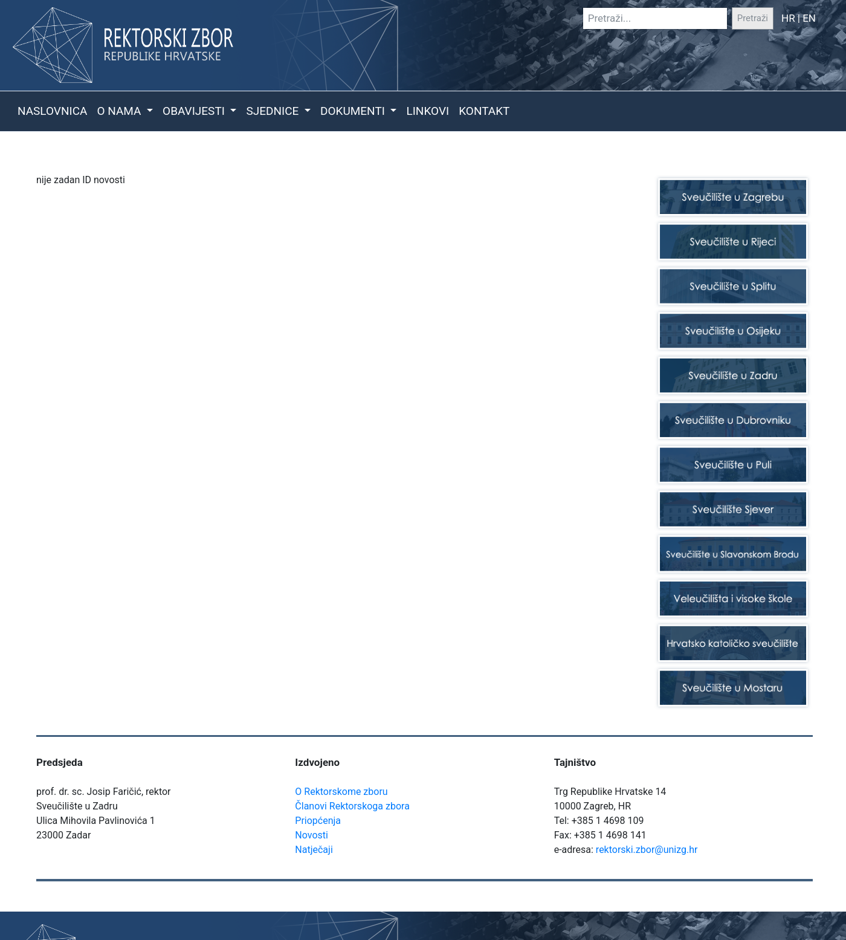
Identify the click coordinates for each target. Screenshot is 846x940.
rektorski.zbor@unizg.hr (647, 849)
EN (809, 18)
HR (788, 18)
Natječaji (313, 849)
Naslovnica (52, 111)
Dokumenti (354, 111)
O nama (120, 111)
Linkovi (427, 111)
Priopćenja (318, 820)
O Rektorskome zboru (341, 791)
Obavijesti (195, 111)
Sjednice (274, 111)
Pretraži (752, 18)
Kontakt (484, 111)
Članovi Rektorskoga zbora (352, 806)
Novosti (311, 835)
